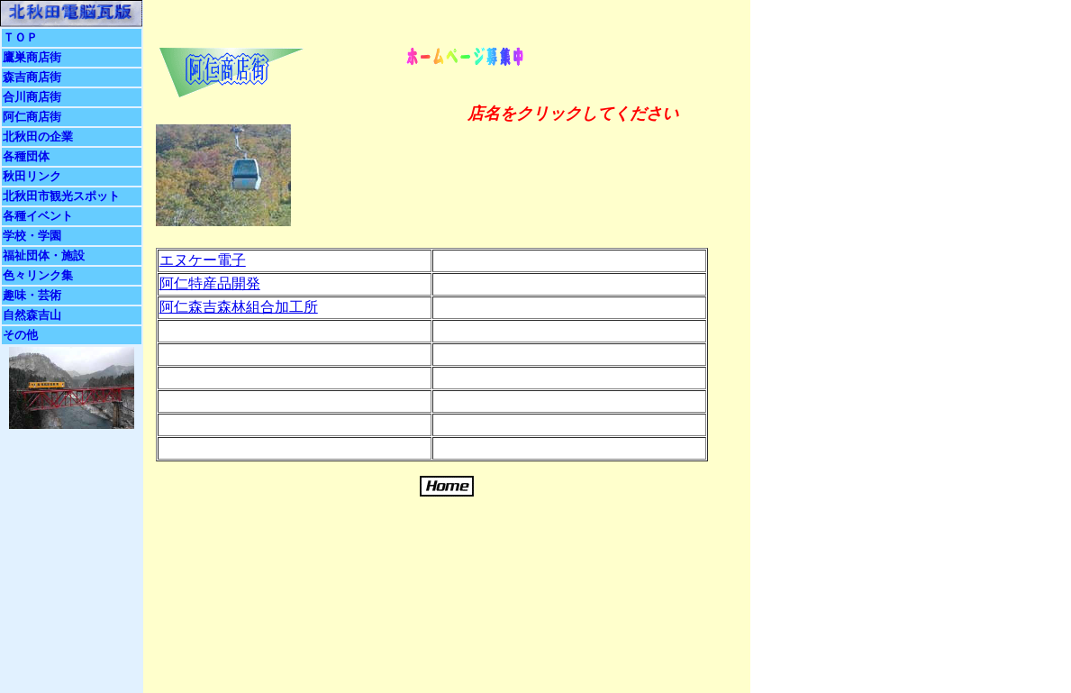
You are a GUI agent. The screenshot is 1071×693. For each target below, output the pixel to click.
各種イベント (38, 216)
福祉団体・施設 (44, 255)
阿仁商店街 (32, 116)
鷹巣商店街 (32, 57)
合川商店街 (32, 97)
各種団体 (26, 156)
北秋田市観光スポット (61, 196)
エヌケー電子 (202, 260)
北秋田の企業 (38, 136)
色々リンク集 (38, 275)
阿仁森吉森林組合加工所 (238, 307)
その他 (20, 335)
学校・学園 (32, 235)
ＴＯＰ (20, 37)
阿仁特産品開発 (209, 283)
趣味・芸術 (32, 295)
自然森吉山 (32, 315)
